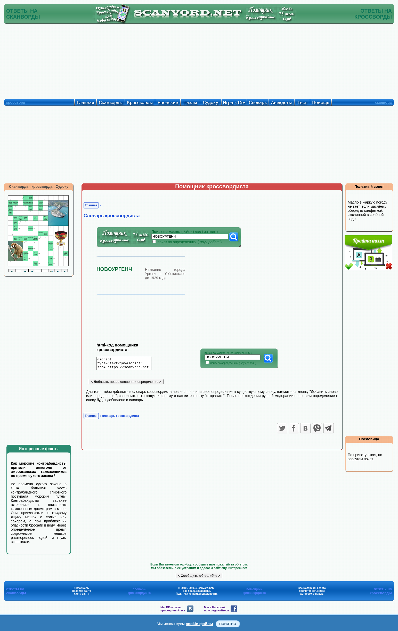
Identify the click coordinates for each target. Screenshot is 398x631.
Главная (91, 205)
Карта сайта (81, 593)
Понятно (227, 624)
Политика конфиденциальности (196, 593)
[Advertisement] (199, 60)
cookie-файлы (199, 623)
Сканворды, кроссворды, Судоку (38, 186)
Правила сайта (81, 590)
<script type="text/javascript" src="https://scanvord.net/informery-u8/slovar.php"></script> (127, 364)
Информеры (82, 588)
